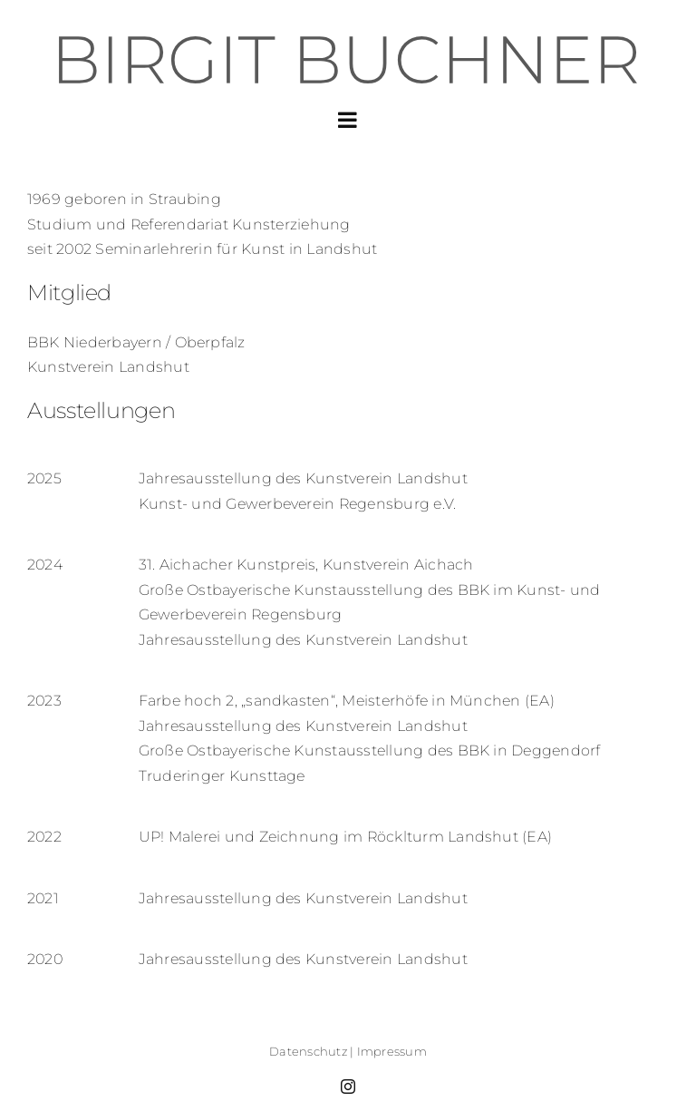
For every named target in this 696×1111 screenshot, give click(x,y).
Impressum (392, 1051)
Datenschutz (308, 1051)
